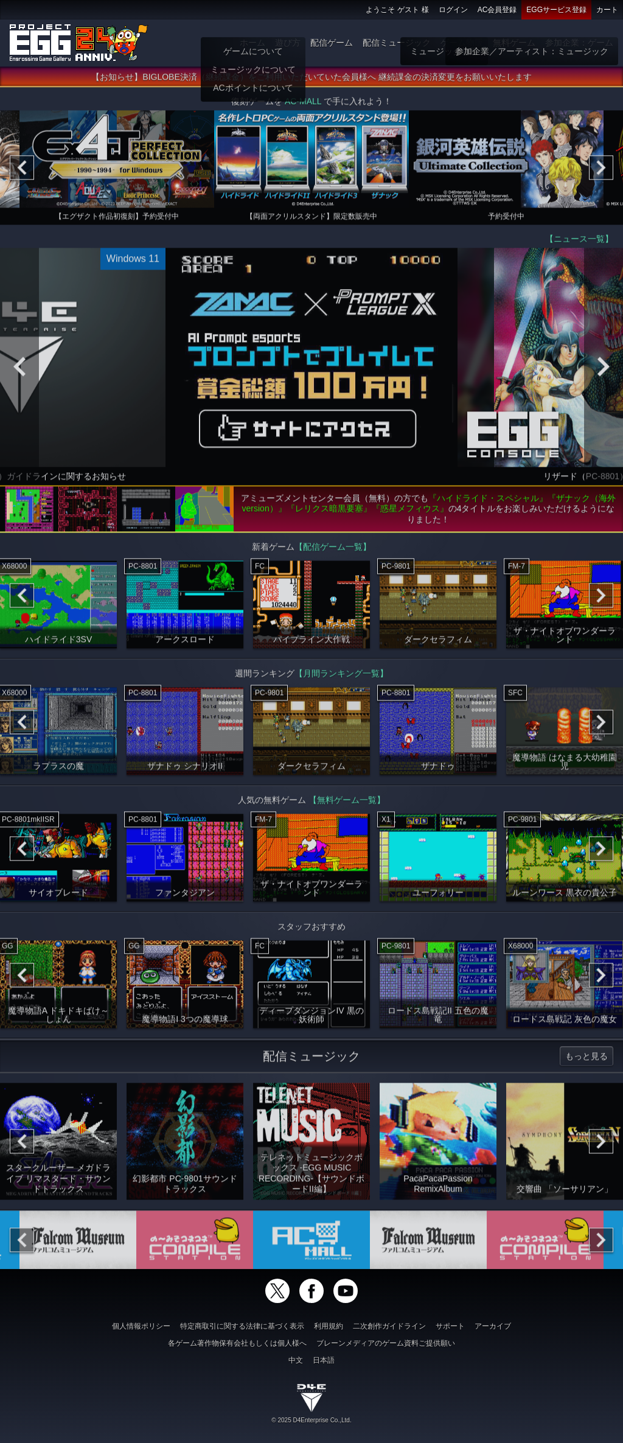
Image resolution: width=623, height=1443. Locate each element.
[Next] (601, 171)
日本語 (324, 1360)
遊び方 (288, 42)
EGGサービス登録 (556, 9)
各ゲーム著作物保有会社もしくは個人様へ (237, 1343)
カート (607, 9)
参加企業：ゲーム (579, 42)
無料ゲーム (514, 42)
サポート (450, 1326)
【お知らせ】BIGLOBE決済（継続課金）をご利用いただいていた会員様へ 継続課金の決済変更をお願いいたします (311, 80)
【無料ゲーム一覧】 (346, 803)
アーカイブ (493, 1326)
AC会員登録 (497, 9)
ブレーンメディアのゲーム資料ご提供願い (385, 1343)
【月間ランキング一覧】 (341, 677)
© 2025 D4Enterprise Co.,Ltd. (311, 1420)
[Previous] (22, 171)
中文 (295, 1360)
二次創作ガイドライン (389, 1326)
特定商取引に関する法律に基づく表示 (242, 1326)
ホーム (252, 42)
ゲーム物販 (461, 42)
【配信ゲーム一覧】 (332, 550)
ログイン (453, 9)
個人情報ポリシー (141, 1326)
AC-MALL (303, 105)
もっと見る (586, 1059)
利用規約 (328, 1326)
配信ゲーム (331, 42)
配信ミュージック (397, 42)
